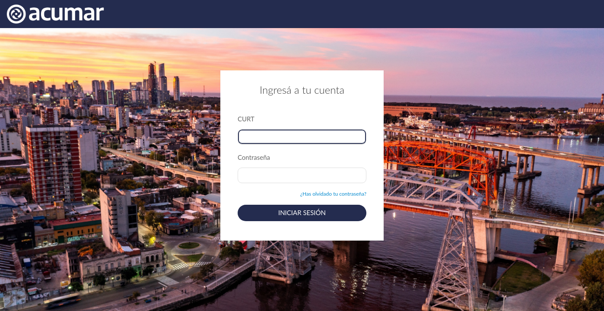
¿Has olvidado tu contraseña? (333, 193)
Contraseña (254, 157)
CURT (246, 119)
